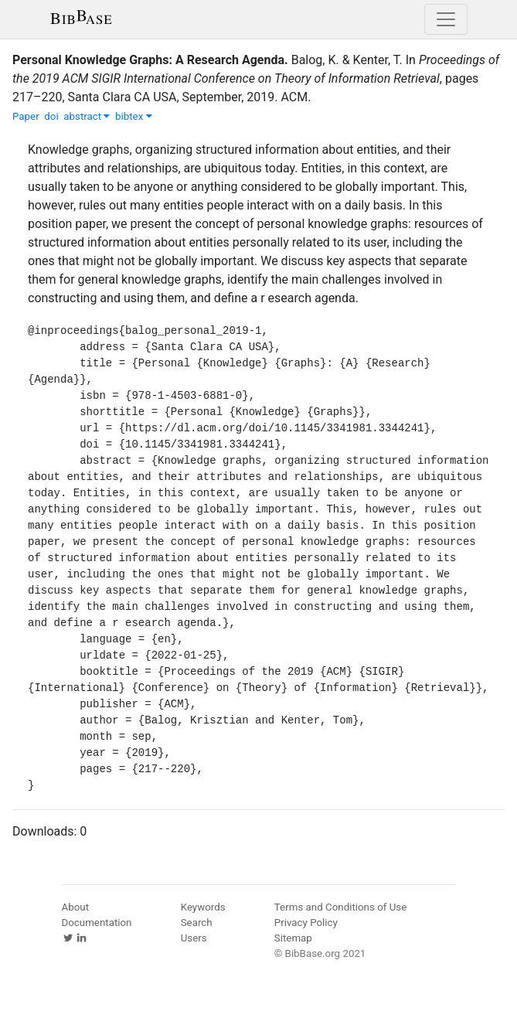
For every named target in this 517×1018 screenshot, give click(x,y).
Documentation (97, 922)
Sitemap (293, 938)
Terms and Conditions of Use (340, 907)
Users (194, 938)
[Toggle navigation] (446, 19)
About (76, 907)
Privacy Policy (306, 922)
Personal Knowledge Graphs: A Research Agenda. (150, 60)
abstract (86, 116)
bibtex (133, 116)
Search (197, 922)
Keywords (203, 907)
